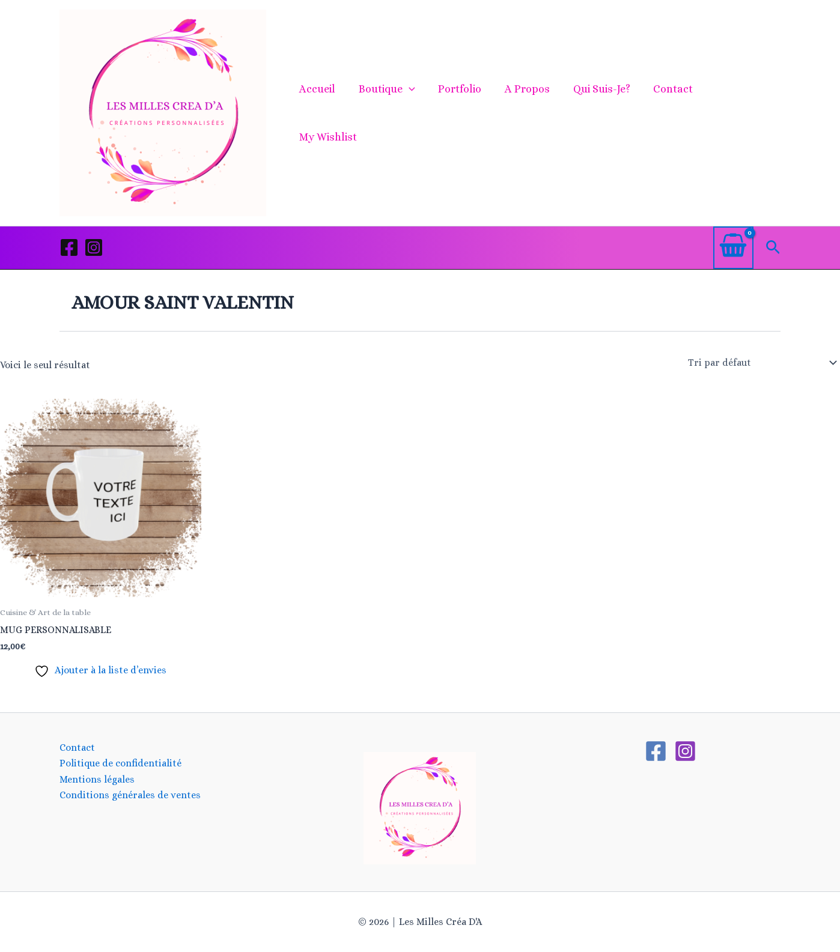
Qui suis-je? (600, 113)
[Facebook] (69, 247)
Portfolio (462, 113)
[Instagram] (93, 247)
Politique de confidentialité (120, 763)
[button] (412, 113)
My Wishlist (741, 113)
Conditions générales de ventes (130, 795)
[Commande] (761, 363)
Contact (670, 113)
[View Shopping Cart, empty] (733, 247)
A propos (527, 113)
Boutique (390, 113)
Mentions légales (97, 779)
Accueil (323, 113)
